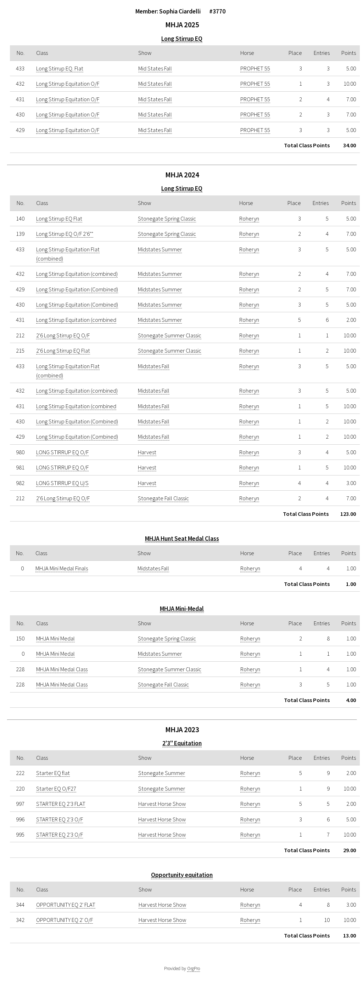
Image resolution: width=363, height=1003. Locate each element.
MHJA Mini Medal (55, 638)
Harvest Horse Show (162, 803)
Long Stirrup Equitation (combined (76, 319)
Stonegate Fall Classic (163, 498)
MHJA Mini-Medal (182, 608)
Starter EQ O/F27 (56, 788)
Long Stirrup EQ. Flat (59, 68)
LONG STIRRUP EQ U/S (62, 482)
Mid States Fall (155, 68)
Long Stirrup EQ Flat (59, 218)
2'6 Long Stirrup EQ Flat (63, 350)
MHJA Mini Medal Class (62, 669)
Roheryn (249, 218)
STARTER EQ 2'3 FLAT (60, 803)
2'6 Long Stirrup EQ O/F (63, 335)
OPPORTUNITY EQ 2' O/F (64, 919)
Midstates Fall (153, 366)
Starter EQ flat (53, 772)
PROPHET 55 (255, 68)
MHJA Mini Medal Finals (61, 568)
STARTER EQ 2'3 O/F (59, 819)
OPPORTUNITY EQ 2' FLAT (65, 904)
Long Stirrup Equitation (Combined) (77, 289)
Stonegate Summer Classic (169, 335)
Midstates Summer (160, 249)
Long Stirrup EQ (181, 38)
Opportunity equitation (182, 875)
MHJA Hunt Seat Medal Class (182, 538)
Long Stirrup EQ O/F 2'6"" (64, 233)
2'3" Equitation (182, 743)
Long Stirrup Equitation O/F (67, 83)
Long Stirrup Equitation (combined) (77, 273)
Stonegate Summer (161, 772)
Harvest (147, 452)
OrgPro (193, 968)
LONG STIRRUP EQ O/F (62, 452)
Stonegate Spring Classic (167, 218)
